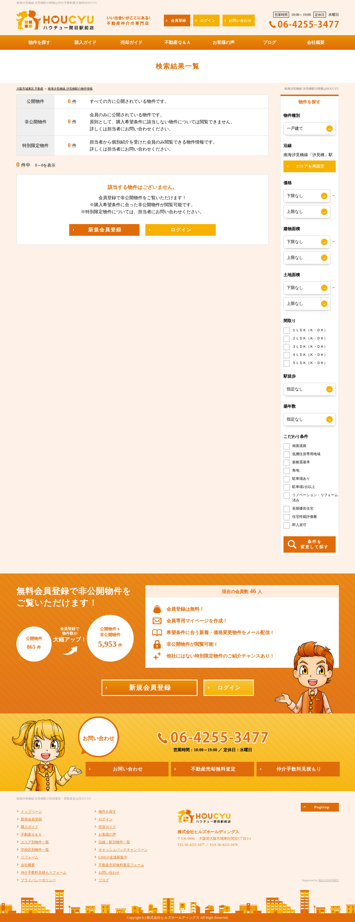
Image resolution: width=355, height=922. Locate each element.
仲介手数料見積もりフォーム (44, 872)
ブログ (103, 880)
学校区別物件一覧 (35, 850)
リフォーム (29, 857)
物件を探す (107, 812)
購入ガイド (29, 827)
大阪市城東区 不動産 (30, 88)
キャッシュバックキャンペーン (123, 850)
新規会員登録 (31, 819)
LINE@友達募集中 (112, 857)
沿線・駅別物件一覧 (114, 842)
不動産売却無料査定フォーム (121, 865)
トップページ (31, 812)
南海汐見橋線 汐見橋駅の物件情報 (70, 88)
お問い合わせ (109, 872)
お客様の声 (107, 834)
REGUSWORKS (329, 880)
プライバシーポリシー (38, 880)
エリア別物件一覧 (35, 842)
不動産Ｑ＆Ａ (31, 834)
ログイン (105, 819)
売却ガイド (107, 827)
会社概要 (28, 865)
